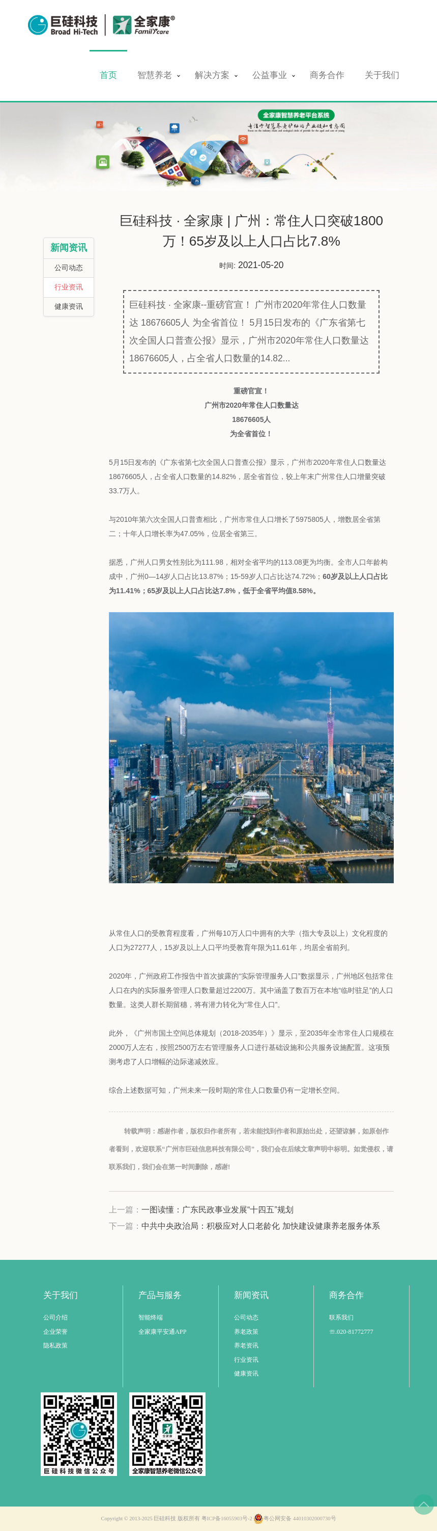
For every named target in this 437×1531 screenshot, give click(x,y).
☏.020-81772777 (351, 1331)
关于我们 (382, 75)
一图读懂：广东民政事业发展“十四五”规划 (217, 1209)
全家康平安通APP (162, 1331)
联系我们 (341, 1317)
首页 (108, 75)
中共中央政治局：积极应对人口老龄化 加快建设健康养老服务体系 (260, 1226)
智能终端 (150, 1317)
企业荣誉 (55, 1331)
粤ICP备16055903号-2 (226, 1518)
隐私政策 (55, 1345)
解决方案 (212, 75)
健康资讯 (68, 306)
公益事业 (269, 75)
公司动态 (68, 268)
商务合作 (327, 75)
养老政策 (246, 1331)
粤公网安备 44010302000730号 (294, 1519)
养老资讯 (246, 1345)
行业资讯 (68, 287)
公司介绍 (55, 1317)
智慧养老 (154, 75)
